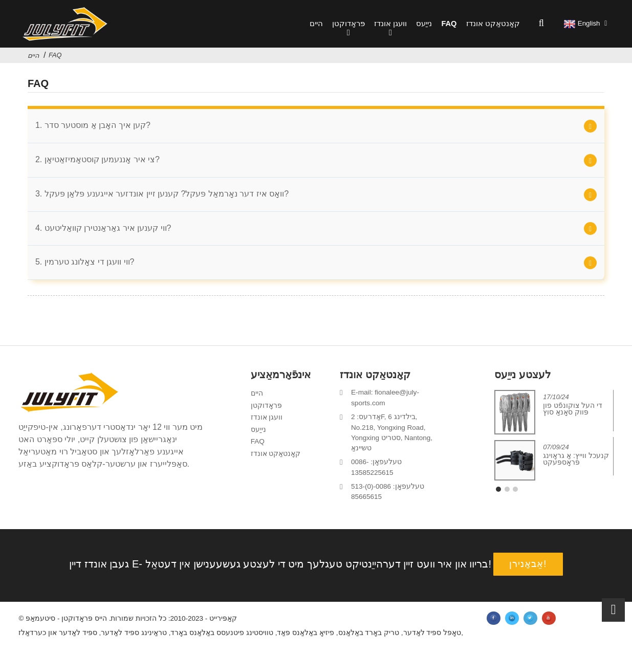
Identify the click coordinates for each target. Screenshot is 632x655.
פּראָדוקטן (348, 29)
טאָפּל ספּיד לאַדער (432, 638)
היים (316, 23)
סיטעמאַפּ (40, 623)
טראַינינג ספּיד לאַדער (134, 638)
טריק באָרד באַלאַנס (369, 638)
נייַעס (424, 23)
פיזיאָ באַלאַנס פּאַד (306, 638)
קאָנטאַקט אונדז (493, 23)
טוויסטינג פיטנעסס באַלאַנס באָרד (222, 638)
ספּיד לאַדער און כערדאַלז (57, 638)
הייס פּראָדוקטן (84, 623)
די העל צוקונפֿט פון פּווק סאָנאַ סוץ (572, 413)
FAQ (448, 23)
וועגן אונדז (390, 29)
